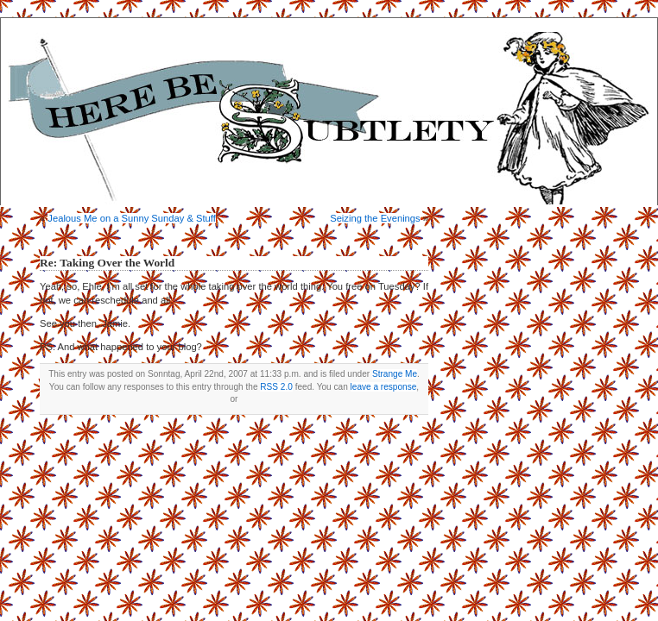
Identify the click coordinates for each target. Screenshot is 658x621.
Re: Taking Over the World (107, 262)
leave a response (384, 387)
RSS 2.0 (276, 387)
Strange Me (394, 374)
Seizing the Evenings (375, 218)
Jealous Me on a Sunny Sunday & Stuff (131, 218)
